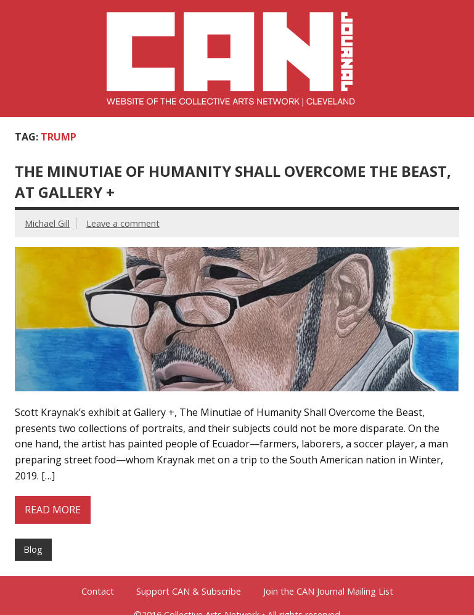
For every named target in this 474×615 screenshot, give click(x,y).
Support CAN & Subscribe (188, 591)
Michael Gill (47, 223)
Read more (53, 509)
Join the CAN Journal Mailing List (328, 591)
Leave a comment (123, 223)
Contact (97, 591)
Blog (33, 549)
